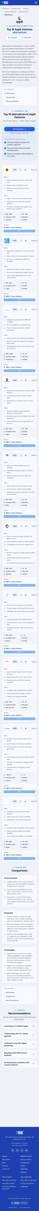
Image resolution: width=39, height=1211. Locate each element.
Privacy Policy (13, 1207)
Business (24, 1172)
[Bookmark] (21, 170)
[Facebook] (13, 1150)
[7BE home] (19, 1132)
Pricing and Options (27, 1183)
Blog (3, 1163)
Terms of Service (24, 1207)
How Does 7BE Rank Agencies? (9, 1187)
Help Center (6, 1159)
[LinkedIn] (26, 1150)
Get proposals (19, 129)
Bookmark (26, 37)
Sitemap (5, 1166)
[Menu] (36, 3)
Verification (24, 1186)
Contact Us (6, 1169)
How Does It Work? (8, 1183)
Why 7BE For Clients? (9, 1180)
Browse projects (26, 1159)
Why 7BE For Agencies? (29, 1180)
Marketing (24, 1169)
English (17, 1203)
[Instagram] (17, 1150)
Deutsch (24, 1203)
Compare (12, 37)
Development (25, 1163)
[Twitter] (22, 1150)
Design (23, 1166)
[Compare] (25, 170)
